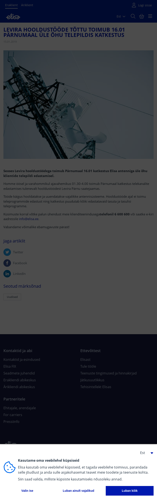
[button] (145, 453)
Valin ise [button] (27, 490)
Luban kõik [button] (130, 490)
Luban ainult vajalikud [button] (78, 490)
